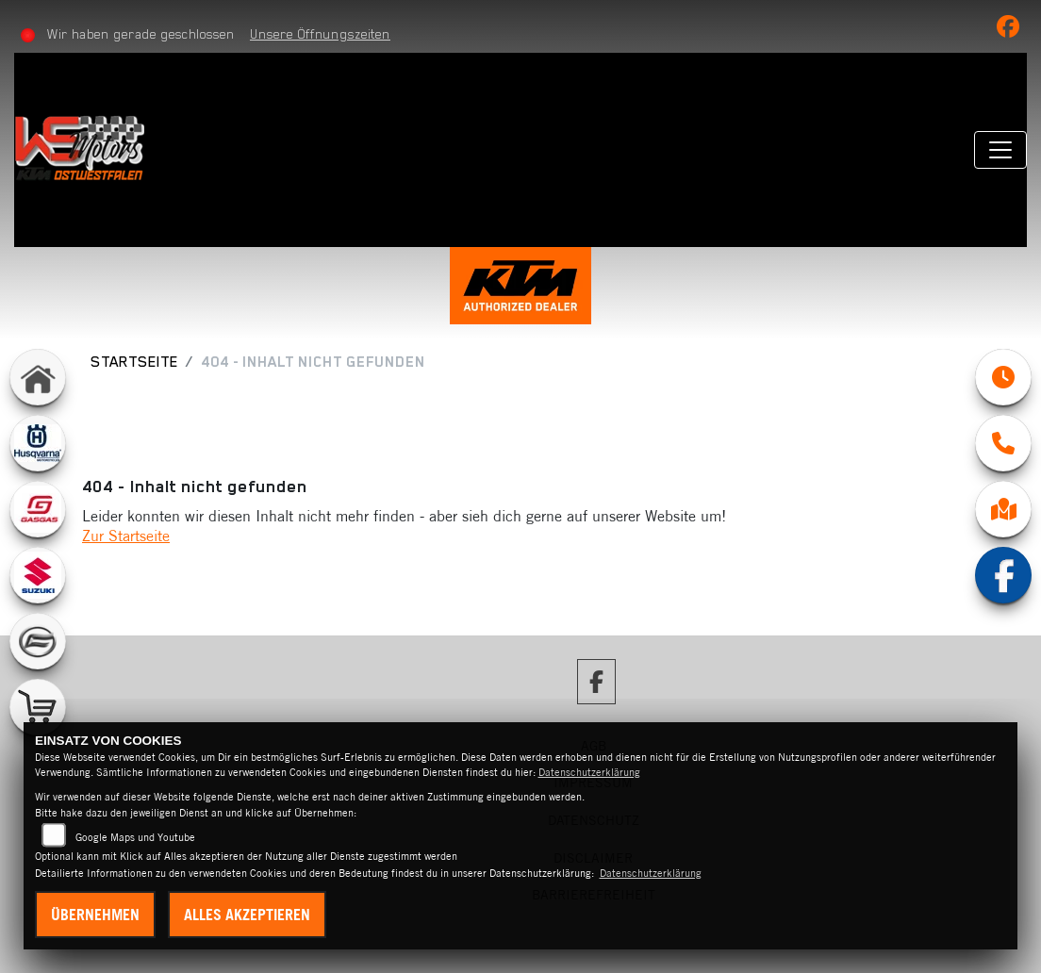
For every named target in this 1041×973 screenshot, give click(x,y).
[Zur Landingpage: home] (37, 377)
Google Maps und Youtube (135, 837)
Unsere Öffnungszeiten (320, 33)
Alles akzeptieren (247, 914)
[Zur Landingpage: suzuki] (37, 575)
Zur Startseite (126, 535)
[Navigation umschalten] (1000, 150)
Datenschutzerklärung (589, 772)
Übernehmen (95, 914)
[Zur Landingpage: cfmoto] (37, 641)
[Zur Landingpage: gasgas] (37, 509)
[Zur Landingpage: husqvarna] (37, 443)
